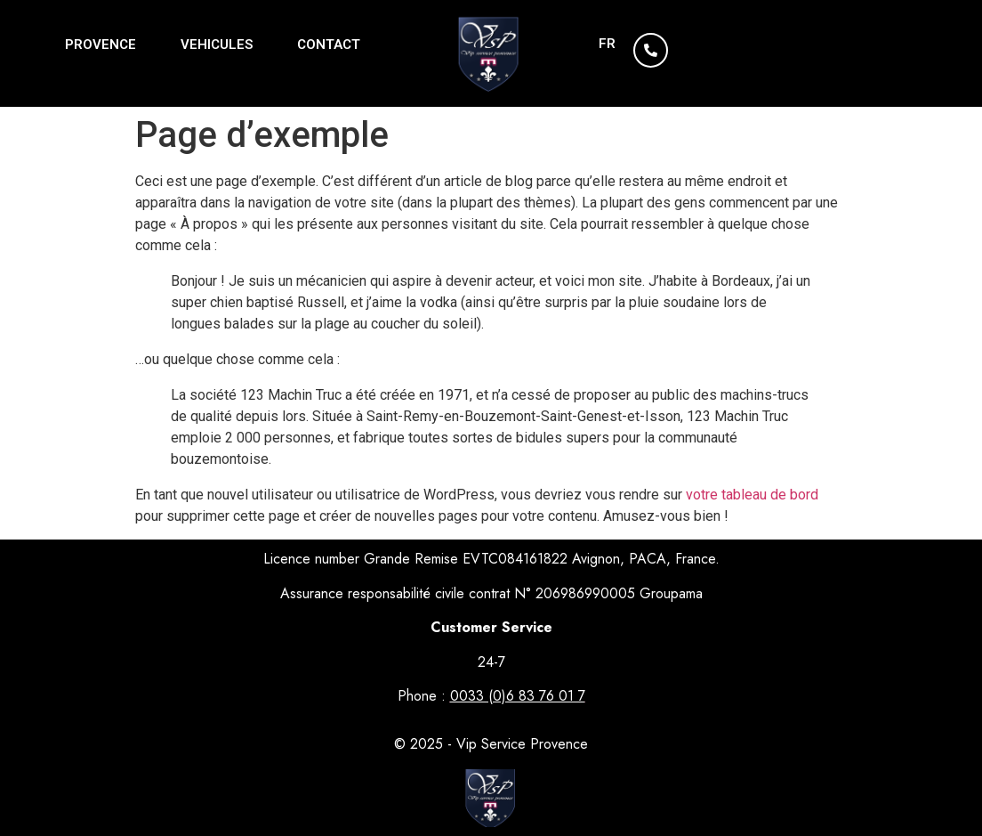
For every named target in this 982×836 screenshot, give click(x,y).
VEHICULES (217, 45)
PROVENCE (100, 45)
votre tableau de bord (752, 494)
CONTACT (328, 45)
